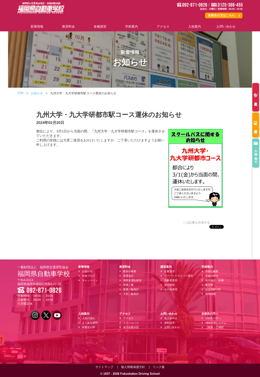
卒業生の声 (88, 327)
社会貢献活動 (213, 289)
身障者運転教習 (132, 280)
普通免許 (128, 275)
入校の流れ (88, 318)
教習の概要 (129, 271)
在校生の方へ (213, 318)
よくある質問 (90, 322)
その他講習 (170, 289)
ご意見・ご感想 (214, 327)
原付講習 (169, 284)
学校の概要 (211, 271)
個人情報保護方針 (133, 367)
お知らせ (37, 93)
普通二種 (128, 284)
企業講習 (169, 271)
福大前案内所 (131, 327)
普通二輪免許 (131, 289)
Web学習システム (215, 322)
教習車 (209, 284)
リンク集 (159, 367)
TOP (20, 93)
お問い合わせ (255, 151)
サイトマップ (104, 367)
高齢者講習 (170, 280)
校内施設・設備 (214, 280)
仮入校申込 (255, 97)
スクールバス (131, 322)
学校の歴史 (211, 275)
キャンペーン (90, 280)
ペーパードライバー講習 (178, 275)
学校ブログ (88, 275)
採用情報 (210, 293)
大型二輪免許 (131, 293)
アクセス (128, 318)
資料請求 (255, 124)
